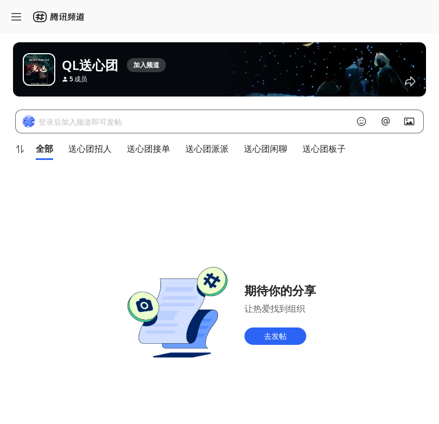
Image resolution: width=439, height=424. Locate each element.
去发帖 (275, 336)
